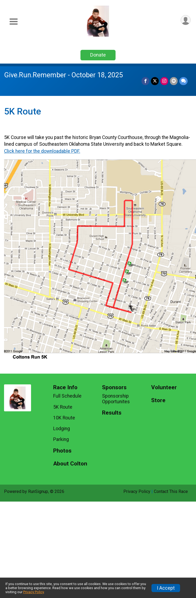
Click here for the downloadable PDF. (42, 151)
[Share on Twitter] (155, 81)
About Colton (70, 464)
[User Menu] (186, 20)
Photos (62, 451)
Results (111, 413)
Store (158, 400)
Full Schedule (67, 396)
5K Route (62, 407)
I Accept (166, 588)
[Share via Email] (174, 81)
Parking (61, 439)
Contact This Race (171, 491)
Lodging (61, 428)
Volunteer (164, 387)
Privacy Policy (136, 491)
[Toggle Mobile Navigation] (13, 21)
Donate (98, 55)
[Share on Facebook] (145, 81)
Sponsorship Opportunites (116, 398)
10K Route (64, 417)
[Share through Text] (183, 81)
